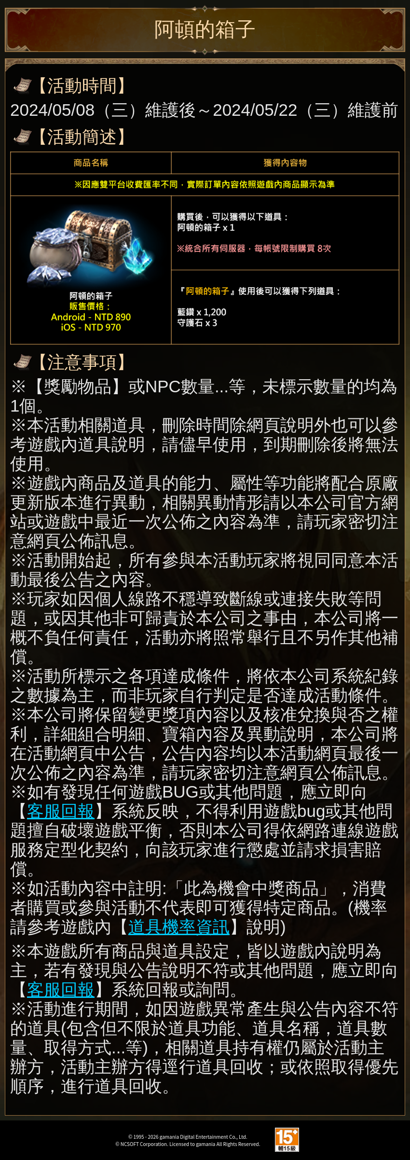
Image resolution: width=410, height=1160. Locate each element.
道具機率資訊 (179, 926)
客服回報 (61, 810)
